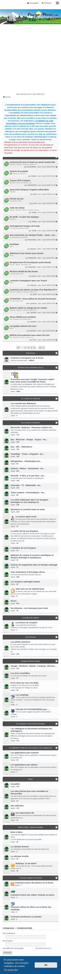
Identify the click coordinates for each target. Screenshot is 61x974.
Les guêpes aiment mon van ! (23, 326)
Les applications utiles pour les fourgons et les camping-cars (30, 748)
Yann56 (33, 313)
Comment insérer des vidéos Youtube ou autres (32, 895)
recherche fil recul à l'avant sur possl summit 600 (32, 162)
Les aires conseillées (20, 673)
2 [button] (25, 347)
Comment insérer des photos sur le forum (34, 883)
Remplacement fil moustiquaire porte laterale (30, 262)
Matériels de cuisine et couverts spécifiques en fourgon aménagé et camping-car (32, 556)
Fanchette (32, 240)
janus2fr (33, 331)
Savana (33, 285)
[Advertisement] (30, 61)
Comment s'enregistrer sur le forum (27, 358)
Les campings (22, 695)
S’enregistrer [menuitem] (33, 3)
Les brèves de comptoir (30, 618)
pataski (33, 322)
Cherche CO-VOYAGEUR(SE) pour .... (33, 709)
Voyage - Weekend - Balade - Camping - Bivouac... (25, 210)
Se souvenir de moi (43, 948)
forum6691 (31, 167)
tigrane (33, 249)
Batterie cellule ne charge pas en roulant (28, 308)
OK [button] (45, 965)
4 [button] (31, 347)
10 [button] (40, 347)
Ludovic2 (33, 303)
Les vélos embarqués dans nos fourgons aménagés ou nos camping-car (29, 501)
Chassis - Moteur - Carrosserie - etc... (21, 264)
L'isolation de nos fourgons (23, 548)
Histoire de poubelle (19, 171)
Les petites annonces (20, 642)
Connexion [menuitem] (47, 3)
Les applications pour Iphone (24, 765)
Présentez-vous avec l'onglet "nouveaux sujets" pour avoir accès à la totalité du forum (33, 380)
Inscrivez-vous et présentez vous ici (30, 368)
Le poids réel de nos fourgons (24, 531)
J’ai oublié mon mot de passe (13, 948)
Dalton (34, 176)
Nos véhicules (17, 806)
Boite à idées (17, 832)
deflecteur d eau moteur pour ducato (26, 253)
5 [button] (34, 347)
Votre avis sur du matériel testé (30, 589)
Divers (11, 246)
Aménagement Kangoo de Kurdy (25, 226)
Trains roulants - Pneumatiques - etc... (28, 492)
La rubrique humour (15, 201)
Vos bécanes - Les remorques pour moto (29, 608)
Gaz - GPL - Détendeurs (21, 447)
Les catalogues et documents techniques (30, 724)
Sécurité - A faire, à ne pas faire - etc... (21, 182)
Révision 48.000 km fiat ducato (24, 271)
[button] (18, 347)
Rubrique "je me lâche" (19, 173)
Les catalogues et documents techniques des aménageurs (31, 730)
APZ (34, 340)
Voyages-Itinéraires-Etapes (30, 661)
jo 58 (35, 203)
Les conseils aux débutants (30, 399)
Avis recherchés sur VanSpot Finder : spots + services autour (34, 235)
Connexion (8, 928)
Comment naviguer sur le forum (30, 878)
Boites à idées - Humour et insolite (30, 827)
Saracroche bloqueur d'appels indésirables (29, 190)
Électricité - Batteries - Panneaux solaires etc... (23, 164)
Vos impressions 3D (25, 813)
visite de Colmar (17, 208)
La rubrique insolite (20, 856)
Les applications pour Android (18, 237)
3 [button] (28, 347)
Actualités (12, 192)
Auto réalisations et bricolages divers (21, 319)
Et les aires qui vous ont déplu (25, 683)
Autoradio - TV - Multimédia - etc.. (26, 485)
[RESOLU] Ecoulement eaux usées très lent (30, 335)
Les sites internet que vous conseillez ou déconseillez (29, 792)
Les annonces (31, 637)
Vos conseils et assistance (30, 423)
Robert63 (32, 258)
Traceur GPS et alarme (20, 180)
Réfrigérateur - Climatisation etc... (26, 461)
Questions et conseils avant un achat (28, 509)
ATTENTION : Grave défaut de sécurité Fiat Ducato (33, 299)
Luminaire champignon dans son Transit (28, 281)
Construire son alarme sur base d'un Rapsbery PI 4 (33, 290)
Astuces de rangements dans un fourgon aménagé (34, 565)
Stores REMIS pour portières (23, 317)
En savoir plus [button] (11, 970)
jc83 (35, 194)
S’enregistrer (24, 928)
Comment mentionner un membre (26, 917)
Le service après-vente (16, 273)
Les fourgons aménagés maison (19, 228)
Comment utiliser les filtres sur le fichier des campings (31, 908)
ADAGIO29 (32, 185)
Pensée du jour (17, 199)
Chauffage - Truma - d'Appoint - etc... (27, 454)
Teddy (34, 212)
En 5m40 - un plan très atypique (24, 217)
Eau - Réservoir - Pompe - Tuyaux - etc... (22, 337)
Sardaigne (14, 244)
